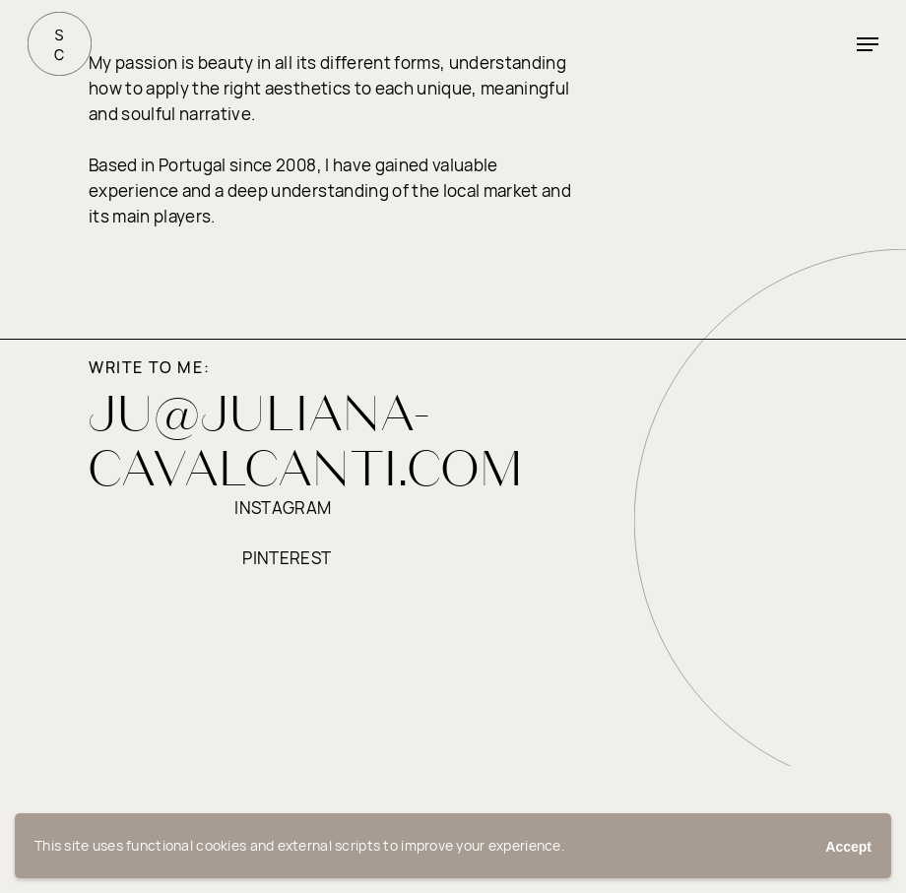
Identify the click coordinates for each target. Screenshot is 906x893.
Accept (848, 847)
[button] (867, 44)
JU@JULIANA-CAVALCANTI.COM (306, 440)
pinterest (286, 557)
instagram (282, 507)
